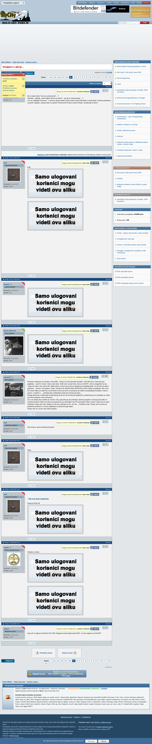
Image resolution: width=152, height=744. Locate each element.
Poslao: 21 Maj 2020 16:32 (12, 624)
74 (90, 77)
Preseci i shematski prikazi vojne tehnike (131, 177)
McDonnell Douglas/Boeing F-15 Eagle (131, 259)
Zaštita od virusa (106, 722)
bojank (6, 629)
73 (86, 77)
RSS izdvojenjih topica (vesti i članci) (130, 215)
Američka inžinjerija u (10, 80)
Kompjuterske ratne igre (125, 171)
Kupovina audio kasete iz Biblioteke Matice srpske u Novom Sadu (132, 305)
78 (106, 77)
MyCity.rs (97, 722)
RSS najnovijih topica (124, 203)
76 (98, 77)
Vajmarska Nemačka (124, 318)
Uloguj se (92, 3)
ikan (5, 423)
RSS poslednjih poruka (125, 209)
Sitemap (77, 717)
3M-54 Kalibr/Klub (123, 240)
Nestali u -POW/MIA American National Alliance (10, 88)
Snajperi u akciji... (31, 62)
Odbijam (104, 741)
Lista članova (125, 3)
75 (94, 77)
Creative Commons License (104, 727)
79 (110, 77)
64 (51, 77)
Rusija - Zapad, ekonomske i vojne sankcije (132, 165)
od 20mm (9, 95)
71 (78, 77)
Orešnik (120, 110)
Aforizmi (120, 298)
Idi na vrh (109, 667)
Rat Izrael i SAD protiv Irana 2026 (129, 105)
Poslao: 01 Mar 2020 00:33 (12, 372)
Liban (119, 246)
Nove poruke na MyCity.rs (125, 274)
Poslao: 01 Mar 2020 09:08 (12, 417)
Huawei (6, 284)
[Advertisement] (76, 44)
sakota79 (7, 377)
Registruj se (100, 3)
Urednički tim (86, 717)
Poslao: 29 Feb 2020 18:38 (12, 325)
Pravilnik (116, 3)
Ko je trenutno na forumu (14, 685)
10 (106, 376)
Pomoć (139, 3)
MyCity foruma (14, 735)
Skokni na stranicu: (95, 83)
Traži (132, 3)
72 (82, 77)
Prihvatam (91, 741)
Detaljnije (104, 688)
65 (55, 77)
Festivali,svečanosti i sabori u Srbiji (129, 312)
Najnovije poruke (66, 717)
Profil (32, 148)
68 (67, 77)
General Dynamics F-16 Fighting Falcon (131, 265)
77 (102, 77)
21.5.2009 (109, 72)
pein (5, 163)
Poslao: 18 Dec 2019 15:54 (12, 158)
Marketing (146, 3)
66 (59, 77)
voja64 (6, 548)
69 (71, 77)
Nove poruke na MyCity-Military (127, 223)
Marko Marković (10, 331)
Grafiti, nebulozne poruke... (127, 292)
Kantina (109, 3)
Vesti (92, 722)
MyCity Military (82, 3)
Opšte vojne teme (18, 62)
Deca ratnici (121, 190)
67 (63, 77)
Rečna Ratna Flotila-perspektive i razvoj (131, 228)
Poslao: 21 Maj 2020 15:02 (12, 542)
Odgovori (29, 73)
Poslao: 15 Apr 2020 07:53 (12, 440)
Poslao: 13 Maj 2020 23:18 (12, 489)
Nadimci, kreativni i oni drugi (127, 286)
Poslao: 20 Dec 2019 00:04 (12, 279)
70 (75, 77)
